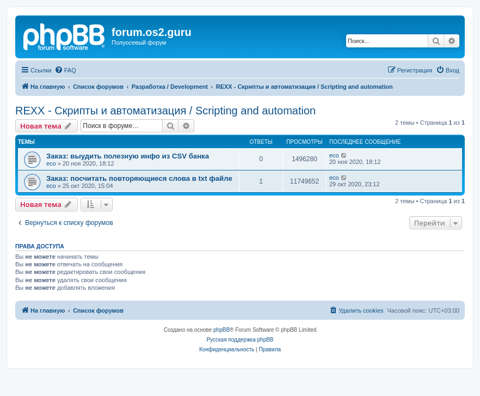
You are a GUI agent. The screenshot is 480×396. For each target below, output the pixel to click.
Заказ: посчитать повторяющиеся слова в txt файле (139, 178)
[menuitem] (65, 70)
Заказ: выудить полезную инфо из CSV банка (127, 156)
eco (51, 163)
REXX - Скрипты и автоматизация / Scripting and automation (165, 111)
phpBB (221, 330)
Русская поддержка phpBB (239, 340)
